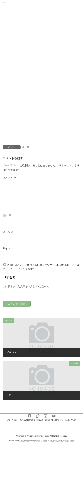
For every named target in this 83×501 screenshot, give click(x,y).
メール (8, 236)
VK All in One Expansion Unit (62, 444)
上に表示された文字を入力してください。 (26, 290)
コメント (9, 177)
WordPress (24, 444)
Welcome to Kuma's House (37, 424)
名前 (7, 219)
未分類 (25, 147)
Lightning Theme (40, 444)
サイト (6, 252)
